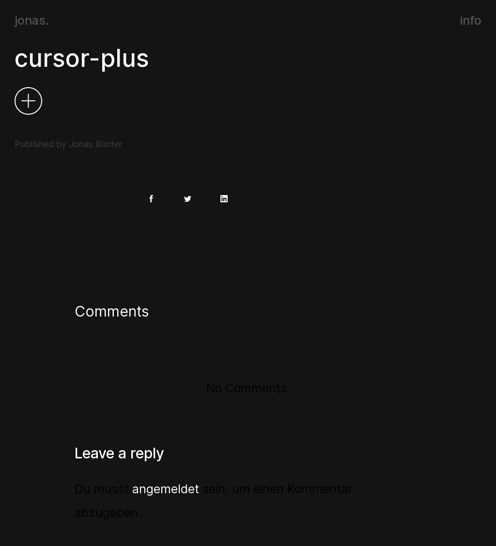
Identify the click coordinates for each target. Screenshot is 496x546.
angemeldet (165, 489)
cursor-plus (82, 58)
